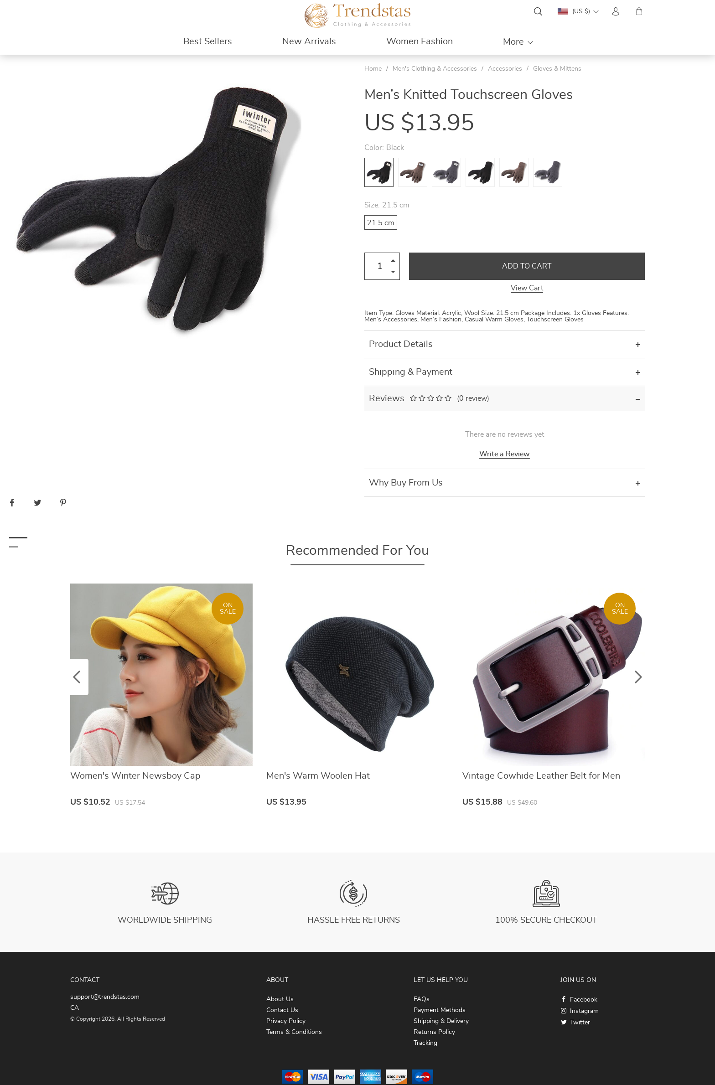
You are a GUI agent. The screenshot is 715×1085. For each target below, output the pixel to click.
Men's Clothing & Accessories (435, 69)
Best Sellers (207, 41)
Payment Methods (440, 1010)
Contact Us (282, 1010)
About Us (280, 999)
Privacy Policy (286, 1021)
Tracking (425, 1043)
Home (373, 69)
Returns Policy (434, 1032)
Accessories (505, 69)
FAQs (422, 999)
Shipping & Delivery (441, 1021)
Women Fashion (419, 41)
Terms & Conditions (294, 1032)
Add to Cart (527, 266)
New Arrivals (309, 41)
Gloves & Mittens (557, 69)
